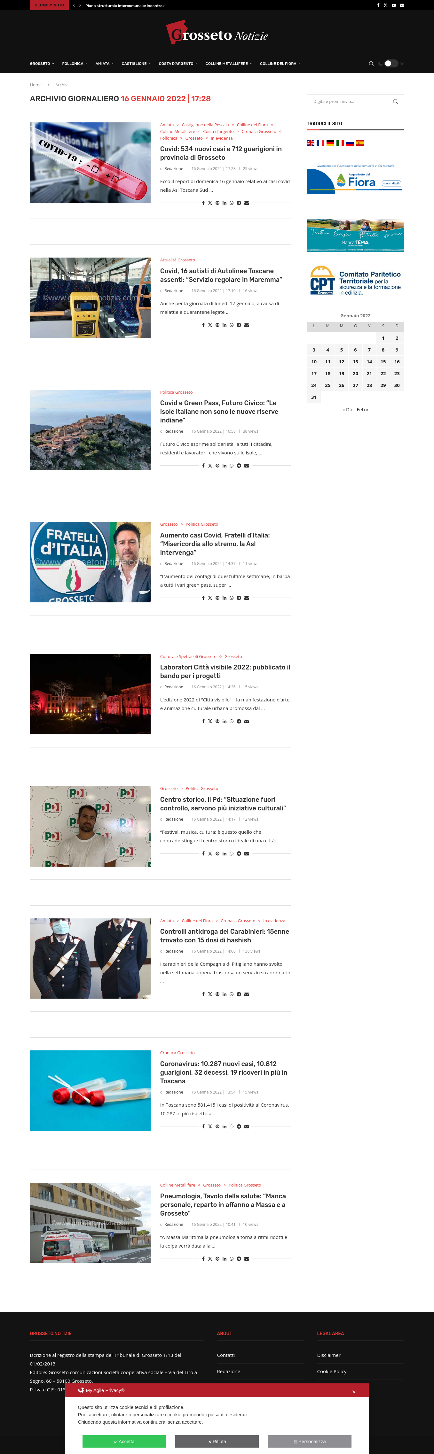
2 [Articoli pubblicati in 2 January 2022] (397, 338)
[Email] (402, 5)
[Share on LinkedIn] (224, 203)
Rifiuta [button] (217, 1441)
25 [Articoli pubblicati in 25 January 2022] (327, 385)
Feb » (363, 409)
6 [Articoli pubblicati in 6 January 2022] (355, 349)
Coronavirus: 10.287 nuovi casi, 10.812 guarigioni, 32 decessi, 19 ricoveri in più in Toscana (224, 1072)
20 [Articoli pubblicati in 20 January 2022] (355, 373)
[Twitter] (385, 5)
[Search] (371, 63)
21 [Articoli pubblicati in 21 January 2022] (369, 373)
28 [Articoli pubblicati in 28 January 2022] (369, 385)
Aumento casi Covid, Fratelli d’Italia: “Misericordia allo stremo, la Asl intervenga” (215, 543)
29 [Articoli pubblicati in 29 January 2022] (383, 385)
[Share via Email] (246, 203)
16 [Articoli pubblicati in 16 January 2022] (397, 361)
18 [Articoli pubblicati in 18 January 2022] (327, 373)
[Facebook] (378, 5)
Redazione (173, 168)
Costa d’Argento (176, 63)
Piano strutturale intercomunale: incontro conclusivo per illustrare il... (149, 6)
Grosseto (40, 63)
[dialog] (217, 1418)
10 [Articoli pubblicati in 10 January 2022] (314, 361)
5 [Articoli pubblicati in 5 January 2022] (341, 349)
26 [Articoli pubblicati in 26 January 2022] (341, 385)
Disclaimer (328, 1355)
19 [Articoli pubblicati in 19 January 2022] (341, 373)
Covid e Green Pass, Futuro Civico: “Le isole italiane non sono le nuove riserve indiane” (219, 411)
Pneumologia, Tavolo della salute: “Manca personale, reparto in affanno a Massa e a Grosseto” (223, 1204)
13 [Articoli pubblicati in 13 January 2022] (355, 361)
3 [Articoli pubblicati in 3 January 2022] (313, 349)
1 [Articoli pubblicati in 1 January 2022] (383, 338)
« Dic (348, 409)
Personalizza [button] (310, 1441)
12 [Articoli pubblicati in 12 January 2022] (341, 361)
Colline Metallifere (227, 63)
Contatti (226, 1355)
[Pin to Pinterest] (217, 203)
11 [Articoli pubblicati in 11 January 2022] (327, 361)
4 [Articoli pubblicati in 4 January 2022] (327, 349)
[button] (73, 5)
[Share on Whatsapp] (231, 203)
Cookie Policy (331, 1371)
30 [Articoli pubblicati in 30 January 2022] (397, 385)
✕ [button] (354, 1392)
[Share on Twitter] (210, 203)
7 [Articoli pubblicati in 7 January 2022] (369, 349)
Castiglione (134, 63)
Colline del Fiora (278, 63)
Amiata (103, 63)
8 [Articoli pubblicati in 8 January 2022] (383, 349)
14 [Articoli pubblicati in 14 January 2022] (369, 361)
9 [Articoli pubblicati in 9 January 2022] (397, 349)
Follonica (72, 63)
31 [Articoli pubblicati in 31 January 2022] (314, 397)
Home (36, 85)
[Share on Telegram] (239, 203)
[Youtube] (394, 5)
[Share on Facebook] (203, 203)
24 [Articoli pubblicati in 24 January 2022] (314, 385)
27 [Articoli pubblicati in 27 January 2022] (355, 385)
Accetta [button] (124, 1441)
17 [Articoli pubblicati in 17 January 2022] (314, 373)
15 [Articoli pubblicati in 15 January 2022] (383, 361)
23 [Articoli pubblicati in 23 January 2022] (397, 373)
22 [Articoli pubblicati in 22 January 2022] (383, 373)
